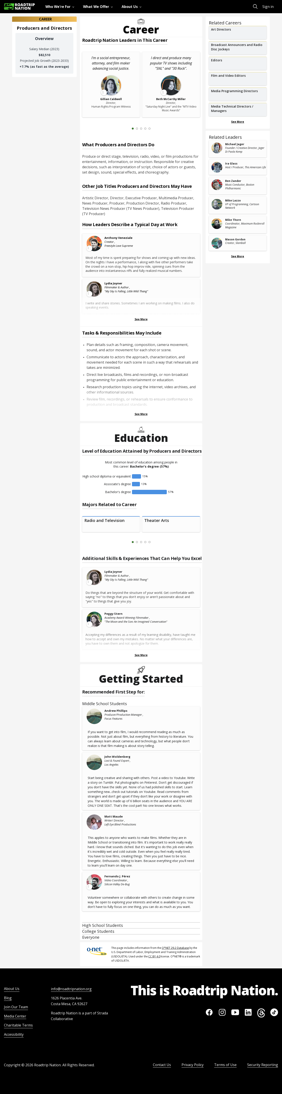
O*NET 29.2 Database (175, 948)
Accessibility (14, 1034)
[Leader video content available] (94, 243)
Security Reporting (262, 1064)
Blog (8, 997)
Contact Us (162, 1064)
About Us (11, 988)
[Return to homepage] (19, 6)
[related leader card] (238, 148)
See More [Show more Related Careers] (237, 122)
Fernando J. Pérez (117, 876)
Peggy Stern (113, 614)
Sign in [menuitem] (268, 6)
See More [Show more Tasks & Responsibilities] (141, 414)
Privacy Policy (193, 1064)
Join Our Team (16, 1006)
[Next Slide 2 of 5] (156, 128)
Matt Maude (113, 816)
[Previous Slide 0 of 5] (126, 128)
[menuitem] (60, 6)
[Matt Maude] (94, 822)
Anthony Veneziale (118, 238)
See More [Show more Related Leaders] (237, 256)
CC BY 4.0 (154, 956)
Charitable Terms (18, 1025)
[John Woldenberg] (94, 762)
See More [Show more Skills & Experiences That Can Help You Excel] (141, 655)
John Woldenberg (117, 757)
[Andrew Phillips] (94, 716)
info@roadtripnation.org (71, 988)
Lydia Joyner (113, 283)
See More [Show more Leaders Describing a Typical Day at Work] (141, 319)
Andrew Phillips (115, 711)
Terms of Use (225, 1064)
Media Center (15, 1016)
